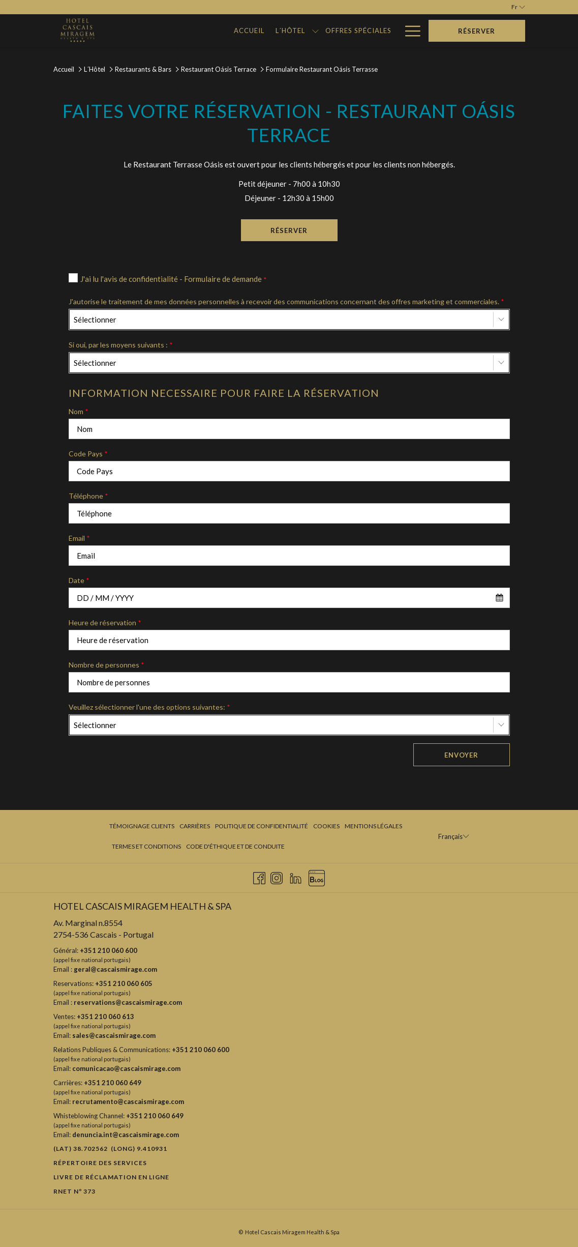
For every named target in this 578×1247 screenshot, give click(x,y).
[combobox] (289, 319)
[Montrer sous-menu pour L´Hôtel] (247, 30)
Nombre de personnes (106, 664)
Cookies (326, 826)
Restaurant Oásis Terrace (218, 69)
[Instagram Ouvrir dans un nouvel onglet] (276, 876)
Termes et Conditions (146, 846)
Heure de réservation (105, 622)
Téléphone (88, 495)
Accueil (63, 69)
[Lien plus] (409, 30)
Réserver (304, 230)
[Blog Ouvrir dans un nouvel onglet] (317, 876)
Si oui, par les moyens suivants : (121, 344)
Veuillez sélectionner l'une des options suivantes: (149, 707)
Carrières (194, 826)
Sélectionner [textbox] (95, 319)
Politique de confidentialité (261, 826)
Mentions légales (373, 826)
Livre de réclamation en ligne (111, 1177)
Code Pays (88, 453)
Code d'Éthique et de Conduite (235, 846)
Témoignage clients (141, 826)
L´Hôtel (94, 69)
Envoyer (461, 755)
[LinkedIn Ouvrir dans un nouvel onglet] (295, 876)
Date (79, 580)
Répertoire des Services (100, 1163)
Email (79, 538)
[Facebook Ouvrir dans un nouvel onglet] (259, 876)
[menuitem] (181, 30)
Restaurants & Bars (143, 69)
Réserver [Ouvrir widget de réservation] (476, 31)
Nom (78, 411)
